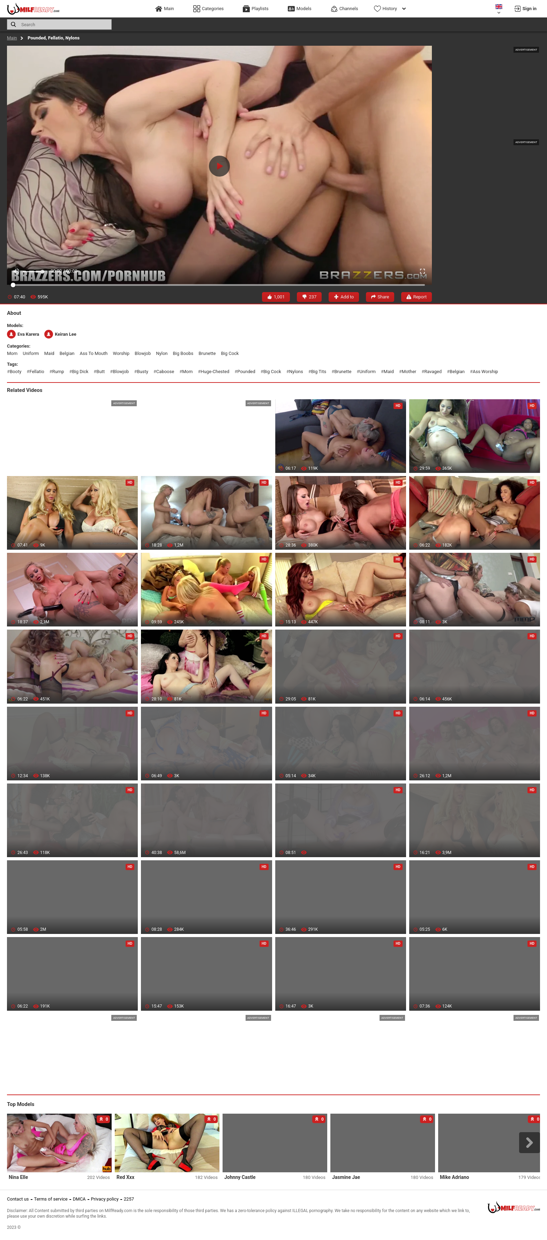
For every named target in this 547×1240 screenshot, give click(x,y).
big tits (318, 371)
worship (121, 353)
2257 (129, 1199)
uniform (31, 353)
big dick (80, 371)
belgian (67, 353)
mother (409, 371)
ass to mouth (94, 353)
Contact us (18, 1199)
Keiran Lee (60, 334)
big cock (230, 353)
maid (49, 353)
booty (15, 371)
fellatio (36, 371)
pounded (246, 371)
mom (12, 353)
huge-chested (215, 371)
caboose (165, 371)
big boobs (183, 353)
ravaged (433, 371)
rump (58, 371)
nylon (161, 353)
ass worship (485, 371)
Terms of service (51, 1199)
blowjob (143, 353)
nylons (296, 371)
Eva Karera (23, 334)
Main (12, 37)
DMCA (79, 1199)
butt (100, 371)
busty (142, 371)
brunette (207, 353)
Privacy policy (105, 1199)
